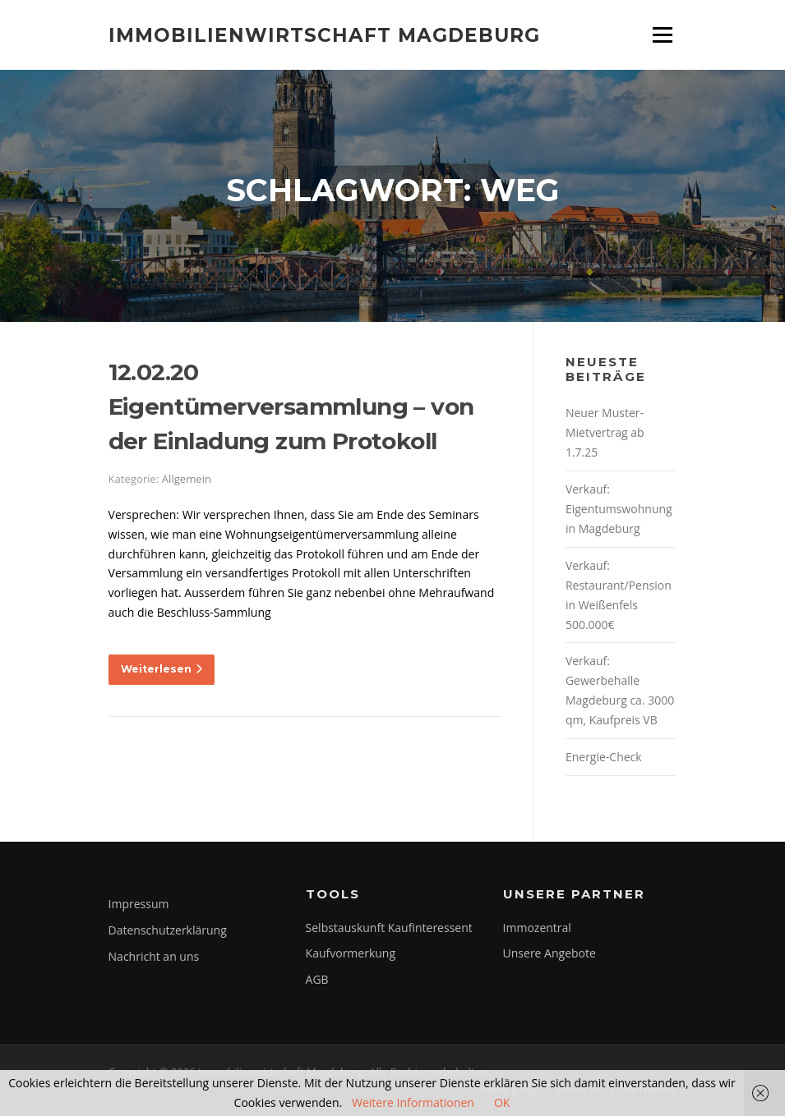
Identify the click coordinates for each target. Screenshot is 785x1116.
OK (502, 1102)
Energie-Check (604, 757)
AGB (317, 979)
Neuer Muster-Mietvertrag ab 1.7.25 (605, 432)
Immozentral (537, 927)
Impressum (139, 904)
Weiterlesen (161, 669)
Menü (662, 35)
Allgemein (186, 478)
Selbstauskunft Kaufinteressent (389, 927)
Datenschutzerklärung (168, 930)
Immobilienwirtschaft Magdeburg (324, 34)
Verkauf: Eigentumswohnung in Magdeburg (619, 508)
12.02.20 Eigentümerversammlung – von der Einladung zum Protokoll (291, 406)
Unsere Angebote (549, 953)
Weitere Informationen (413, 1102)
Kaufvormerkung (350, 953)
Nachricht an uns (154, 956)
